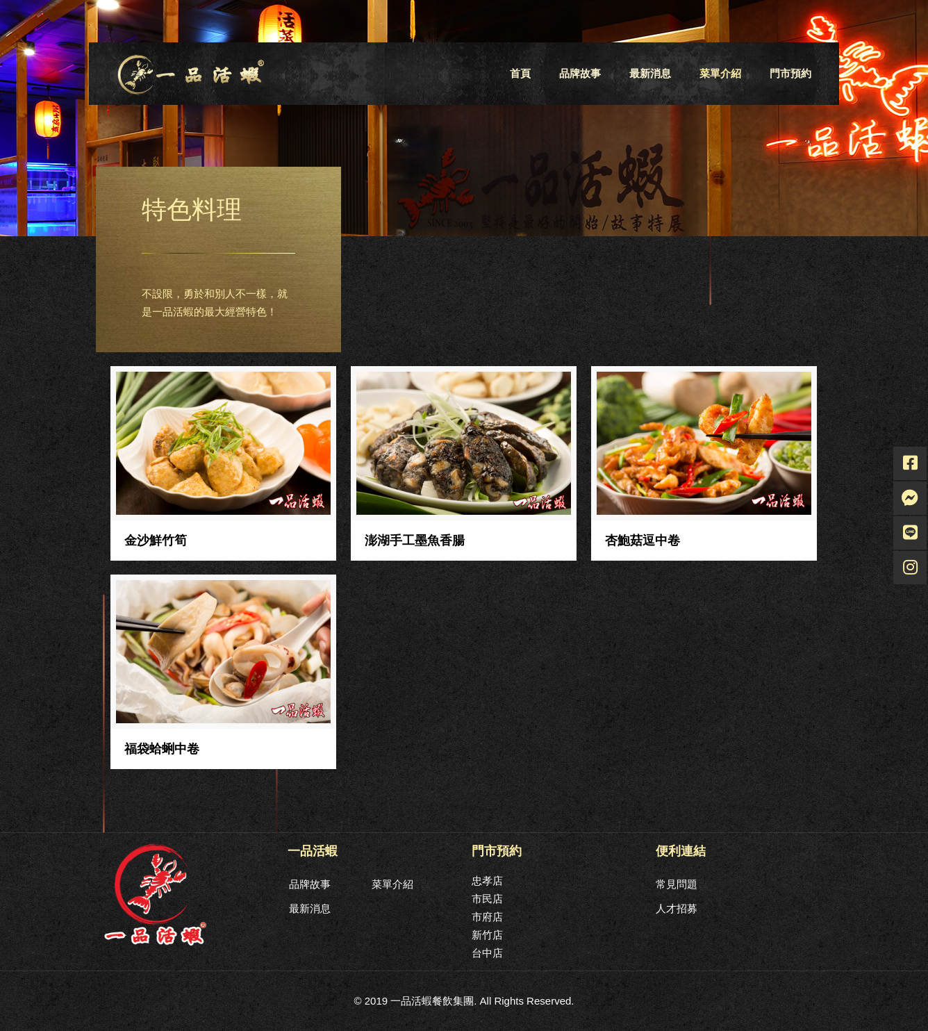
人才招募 (676, 908)
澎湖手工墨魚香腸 (415, 540)
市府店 (487, 917)
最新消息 (310, 908)
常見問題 (676, 884)
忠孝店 (487, 880)
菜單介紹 (392, 884)
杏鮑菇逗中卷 (642, 540)
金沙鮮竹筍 (155, 540)
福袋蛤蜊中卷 (161, 749)
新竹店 (487, 935)
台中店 (487, 953)
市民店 (487, 899)
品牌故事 (310, 884)
